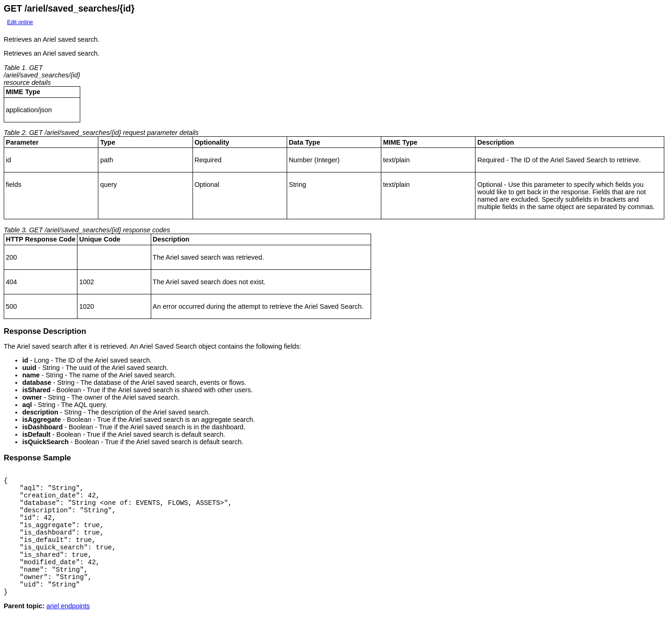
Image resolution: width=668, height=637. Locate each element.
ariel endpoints (68, 629)
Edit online (20, 22)
